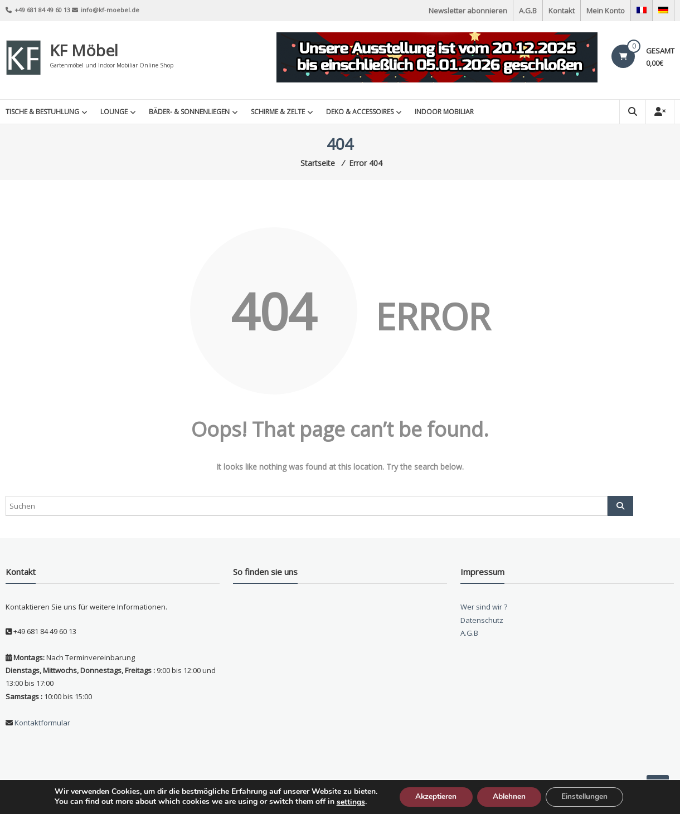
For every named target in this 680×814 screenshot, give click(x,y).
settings (346, 802)
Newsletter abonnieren (468, 11)
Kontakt (561, 11)
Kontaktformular (41, 723)
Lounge (114, 111)
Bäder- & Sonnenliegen (189, 111)
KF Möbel (84, 50)
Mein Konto (605, 11)
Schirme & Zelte (278, 111)
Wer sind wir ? (483, 607)
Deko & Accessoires (360, 111)
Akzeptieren (433, 796)
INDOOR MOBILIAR (444, 111)
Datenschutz (481, 620)
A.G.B (528, 11)
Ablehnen (509, 796)
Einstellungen (587, 796)
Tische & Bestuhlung (42, 111)
